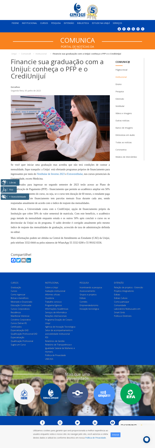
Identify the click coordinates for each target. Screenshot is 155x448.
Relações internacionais (56, 316)
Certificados (16, 326)
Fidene (15, 23)
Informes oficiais (52, 294)
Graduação (16, 287)
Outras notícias (122, 120)
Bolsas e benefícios (20, 298)
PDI (46, 337)
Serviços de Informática (56, 312)
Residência (16, 312)
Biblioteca (83, 23)
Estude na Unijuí (101, 23)
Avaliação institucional (55, 291)
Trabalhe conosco (53, 301)
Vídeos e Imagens (124, 113)
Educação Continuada (21, 305)
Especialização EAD (20, 330)
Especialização (17, 337)
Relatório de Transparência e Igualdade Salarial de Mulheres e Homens (60, 348)
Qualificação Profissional (22, 341)
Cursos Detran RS (19, 323)
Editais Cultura (120, 298)
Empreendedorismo (89, 305)
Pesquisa (56, 23)
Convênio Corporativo (21, 319)
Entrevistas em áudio (125, 135)
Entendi (115, 434)
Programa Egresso (53, 305)
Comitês (83, 301)
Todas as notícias (124, 142)
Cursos (44, 23)
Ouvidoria (49, 298)
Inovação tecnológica (89, 309)
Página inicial (121, 69)
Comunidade (120, 305)
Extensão (69, 23)
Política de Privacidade (55, 355)
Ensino (119, 84)
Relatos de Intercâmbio (126, 157)
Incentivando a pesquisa (91, 287)
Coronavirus (121, 149)
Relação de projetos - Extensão (128, 287)
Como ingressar (18, 294)
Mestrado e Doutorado (21, 301)
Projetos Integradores (124, 291)
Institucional (29, 23)
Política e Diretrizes (123, 316)
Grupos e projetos (88, 294)
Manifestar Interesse (20, 316)
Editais (83, 298)
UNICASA (49, 359)
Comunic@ (123, 62)
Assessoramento (87, 291)
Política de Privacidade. (95, 437)
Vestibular (120, 106)
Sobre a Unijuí (51, 287)
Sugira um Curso (18, 344)
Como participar (121, 301)
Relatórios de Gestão (55, 341)
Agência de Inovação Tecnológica (60, 326)
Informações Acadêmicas (56, 309)
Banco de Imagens (124, 127)
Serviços (117, 23)
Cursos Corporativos (20, 309)
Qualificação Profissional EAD (24, 333)
